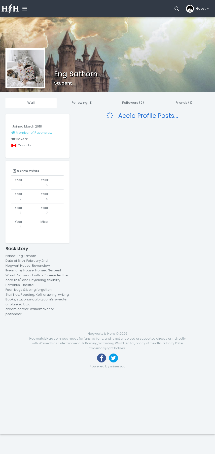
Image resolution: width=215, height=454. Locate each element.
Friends (184, 102)
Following (82, 102)
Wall (31, 102)
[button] (176, 8)
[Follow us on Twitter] (113, 358)
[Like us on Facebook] (101, 358)
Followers (133, 102)
